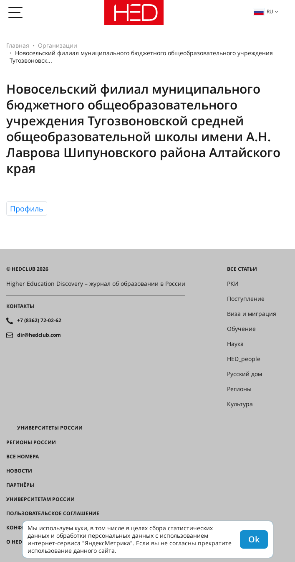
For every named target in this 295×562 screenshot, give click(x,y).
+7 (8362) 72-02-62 (39, 320)
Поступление (246, 299)
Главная (17, 45)
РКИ (233, 283)
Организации (57, 45)
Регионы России (31, 442)
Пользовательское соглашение (52, 513)
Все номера (22, 456)
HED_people (243, 359)
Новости (19, 471)
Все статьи (242, 269)
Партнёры (20, 485)
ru (263, 11)
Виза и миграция (251, 314)
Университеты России (50, 428)
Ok (254, 539)
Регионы (239, 389)
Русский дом (244, 374)
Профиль (26, 208)
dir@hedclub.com (39, 335)
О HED (14, 542)
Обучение (241, 329)
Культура (240, 404)
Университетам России (40, 499)
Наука (235, 344)
